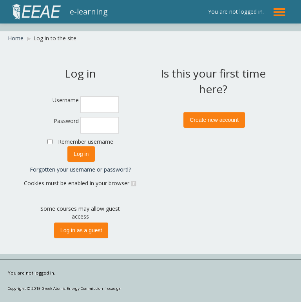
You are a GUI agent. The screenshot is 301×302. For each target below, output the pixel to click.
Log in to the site (54, 38)
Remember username (85, 141)
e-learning (89, 11)
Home (16, 38)
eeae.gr (113, 288)
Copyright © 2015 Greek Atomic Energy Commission (55, 288)
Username (66, 100)
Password (66, 121)
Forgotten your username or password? (80, 169)
